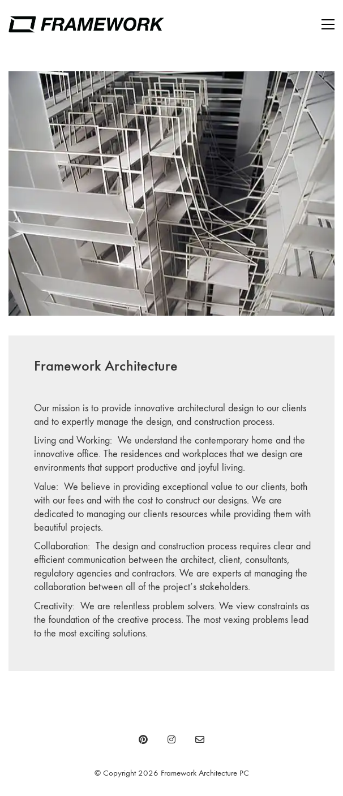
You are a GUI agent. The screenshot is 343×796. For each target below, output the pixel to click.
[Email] (199, 739)
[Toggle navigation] (328, 24)
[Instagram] (171, 739)
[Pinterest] (143, 739)
